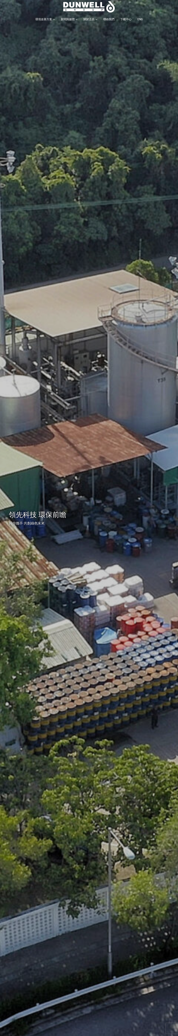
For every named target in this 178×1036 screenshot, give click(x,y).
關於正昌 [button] (90, 19)
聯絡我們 (108, 19)
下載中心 (125, 19)
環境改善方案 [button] (45, 19)
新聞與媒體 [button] (69, 19)
